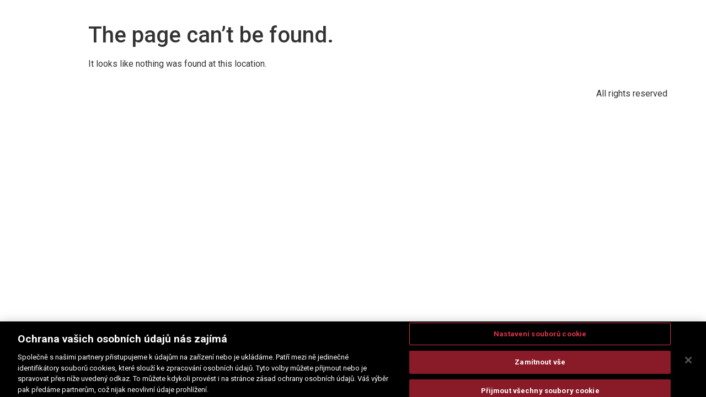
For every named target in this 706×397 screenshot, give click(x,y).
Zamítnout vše (540, 365)
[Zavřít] (688, 362)
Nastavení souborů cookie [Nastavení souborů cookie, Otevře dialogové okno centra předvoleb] (540, 336)
